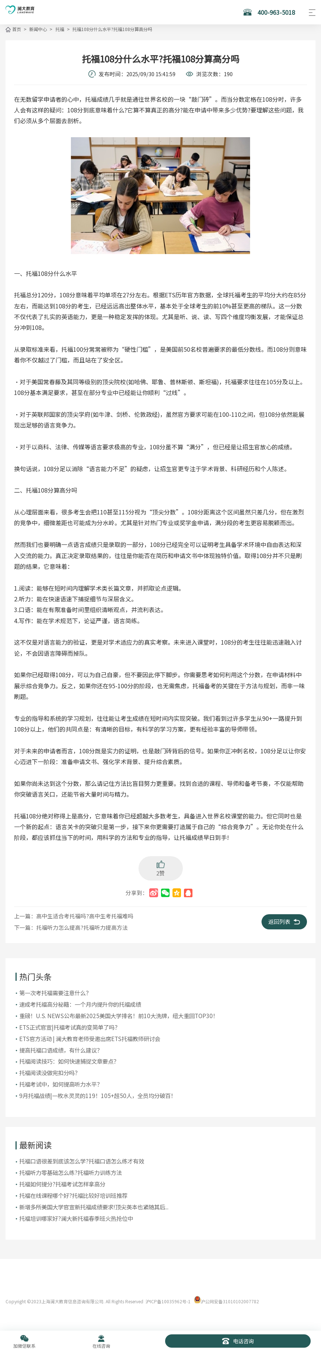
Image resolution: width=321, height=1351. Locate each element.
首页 (16, 29)
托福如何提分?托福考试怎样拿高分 (62, 1182)
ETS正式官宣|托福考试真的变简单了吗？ (69, 1026)
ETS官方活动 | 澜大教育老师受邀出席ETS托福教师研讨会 (89, 1037)
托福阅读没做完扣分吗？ (49, 1071)
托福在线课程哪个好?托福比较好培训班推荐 (73, 1193)
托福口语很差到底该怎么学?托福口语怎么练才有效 (81, 1159)
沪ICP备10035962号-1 (168, 1299)
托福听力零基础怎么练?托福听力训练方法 (70, 1170)
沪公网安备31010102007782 (230, 1299)
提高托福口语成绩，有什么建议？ (60, 1048)
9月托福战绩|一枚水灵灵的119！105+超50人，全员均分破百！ (97, 1094)
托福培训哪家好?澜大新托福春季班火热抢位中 (76, 1216)
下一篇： (71, 926)
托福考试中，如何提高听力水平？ (60, 1082)
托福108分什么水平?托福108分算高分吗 (111, 29)
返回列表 (287, 921)
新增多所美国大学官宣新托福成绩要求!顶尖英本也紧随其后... (93, 1204)
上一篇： (73, 915)
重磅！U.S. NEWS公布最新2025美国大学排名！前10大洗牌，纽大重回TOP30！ (118, 1014)
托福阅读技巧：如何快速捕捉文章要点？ (69, 1060)
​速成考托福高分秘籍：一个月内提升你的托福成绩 (80, 1003)
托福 (59, 29)
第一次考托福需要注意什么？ (55, 992)
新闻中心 (38, 29)
